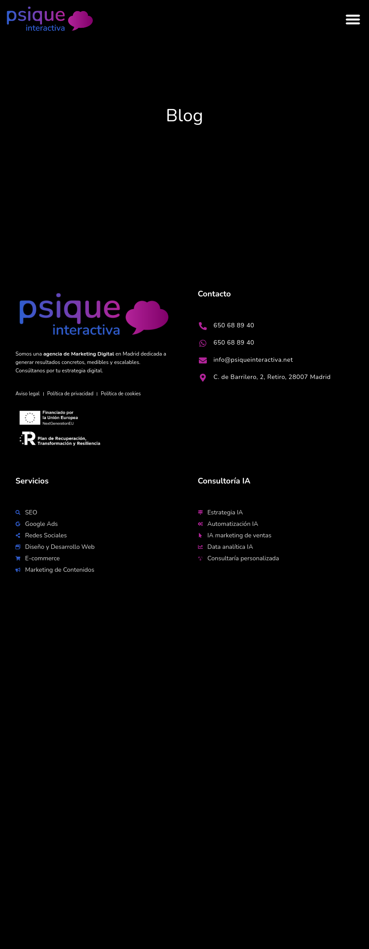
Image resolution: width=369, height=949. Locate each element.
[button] (353, 19)
